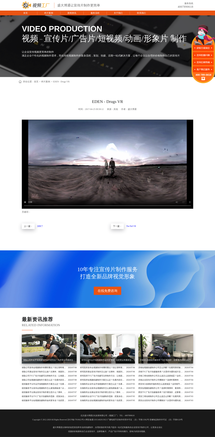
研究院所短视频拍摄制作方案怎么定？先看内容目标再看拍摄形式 (102, 380)
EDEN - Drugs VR (61, 81)
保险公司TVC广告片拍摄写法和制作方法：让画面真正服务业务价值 (44, 376)
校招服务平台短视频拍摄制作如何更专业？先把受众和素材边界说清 (44, 400)
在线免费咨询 (107, 291)
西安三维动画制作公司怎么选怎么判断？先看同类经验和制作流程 (160, 396)
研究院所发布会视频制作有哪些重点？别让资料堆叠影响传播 (102, 368)
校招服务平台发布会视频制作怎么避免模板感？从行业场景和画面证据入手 (44, 388)
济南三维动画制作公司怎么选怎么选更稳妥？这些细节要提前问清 (160, 376)
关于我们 (118, 13)
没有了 (40, 226)
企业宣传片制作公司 (140, 427)
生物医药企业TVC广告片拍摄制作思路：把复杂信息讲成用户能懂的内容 (102, 396)
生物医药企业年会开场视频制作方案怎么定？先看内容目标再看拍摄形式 (102, 384)
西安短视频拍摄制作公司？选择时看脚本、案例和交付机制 (160, 388)
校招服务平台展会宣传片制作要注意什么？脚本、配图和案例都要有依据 (44, 392)
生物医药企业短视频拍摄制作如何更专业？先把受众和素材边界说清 (102, 400)
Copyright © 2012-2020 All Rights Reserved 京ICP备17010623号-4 (58, 420)
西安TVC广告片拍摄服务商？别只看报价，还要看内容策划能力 (160, 392)
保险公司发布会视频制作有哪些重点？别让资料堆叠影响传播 (44, 368)
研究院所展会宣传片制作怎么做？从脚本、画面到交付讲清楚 (102, 372)
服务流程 (95, 13)
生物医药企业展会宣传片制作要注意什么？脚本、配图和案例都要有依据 (102, 392)
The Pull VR (131, 226)
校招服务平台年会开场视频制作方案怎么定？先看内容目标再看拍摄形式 (44, 384)
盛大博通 (56, 427)
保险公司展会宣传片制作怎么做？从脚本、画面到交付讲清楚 (44, 372)
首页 (25, 13)
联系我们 (141, 13)
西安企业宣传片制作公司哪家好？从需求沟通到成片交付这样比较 (160, 400)
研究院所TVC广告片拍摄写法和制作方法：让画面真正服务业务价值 (102, 376)
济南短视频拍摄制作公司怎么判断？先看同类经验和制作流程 (160, 368)
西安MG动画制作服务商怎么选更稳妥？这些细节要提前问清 (160, 384)
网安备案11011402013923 (96, 420)
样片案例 (48, 13)
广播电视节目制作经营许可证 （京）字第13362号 (128, 420)
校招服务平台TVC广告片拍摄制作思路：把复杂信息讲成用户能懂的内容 (44, 396)
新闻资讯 (71, 13)
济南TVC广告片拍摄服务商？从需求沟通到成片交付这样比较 (160, 372)
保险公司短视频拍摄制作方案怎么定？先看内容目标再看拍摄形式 (44, 380)
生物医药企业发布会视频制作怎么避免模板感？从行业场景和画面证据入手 (102, 388)
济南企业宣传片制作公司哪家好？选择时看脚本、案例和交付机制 (160, 380)
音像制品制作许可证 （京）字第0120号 (166, 420)
